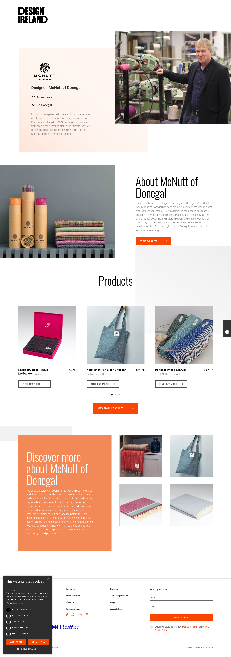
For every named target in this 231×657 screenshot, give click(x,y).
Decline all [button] (38, 641)
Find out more (31, 387)
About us (70, 605)
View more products (110, 412)
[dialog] (27, 615)
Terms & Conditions (189, 630)
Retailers (114, 592)
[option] (47, 346)
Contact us (71, 592)
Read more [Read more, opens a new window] (17, 602)
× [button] (48, 579)
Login (112, 605)
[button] (27, 649)
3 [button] (119, 398)
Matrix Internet (208, 651)
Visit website (148, 241)
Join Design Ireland (119, 599)
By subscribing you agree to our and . (182, 632)
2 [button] (115, 398)
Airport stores (116, 612)
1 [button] (112, 398)
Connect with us (73, 612)
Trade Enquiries (73, 599)
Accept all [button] (16, 642)
